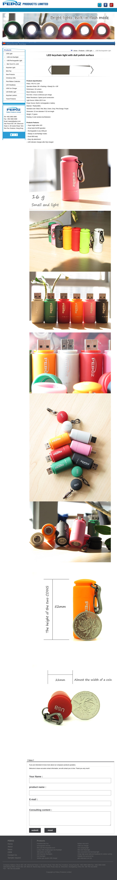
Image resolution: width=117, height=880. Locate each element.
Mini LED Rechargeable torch (46, 848)
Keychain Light (10, 67)
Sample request (14, 858)
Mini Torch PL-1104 (13, 64)
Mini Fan (8, 71)
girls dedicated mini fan (85, 858)
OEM (10, 852)
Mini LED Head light (84, 850)
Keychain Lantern (11, 95)
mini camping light (83, 848)
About (10, 847)
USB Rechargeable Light (14, 60)
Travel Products (11, 99)
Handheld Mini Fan (43, 843)
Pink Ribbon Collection (13, 81)
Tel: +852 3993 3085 (10, 117)
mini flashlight (41, 856)
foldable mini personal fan (86, 856)
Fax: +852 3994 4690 (10, 119)
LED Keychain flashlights (44, 854)
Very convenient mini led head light (88, 852)
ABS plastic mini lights (44, 852)
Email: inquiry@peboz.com (12, 121)
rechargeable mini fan (43, 846)
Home (75, 50)
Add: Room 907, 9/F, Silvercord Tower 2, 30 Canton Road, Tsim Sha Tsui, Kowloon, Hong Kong (13, 126)
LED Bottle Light (11, 92)
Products (81, 50)
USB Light (9, 53)
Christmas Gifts (11, 78)
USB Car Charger (11, 88)
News (10, 849)
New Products (10, 74)
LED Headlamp (10, 85)
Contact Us (12, 855)
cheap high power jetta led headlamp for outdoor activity (95, 854)
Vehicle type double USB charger (47, 858)
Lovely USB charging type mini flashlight (49, 850)
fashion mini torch (83, 843)
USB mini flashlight (12, 57)
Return (30, 760)
